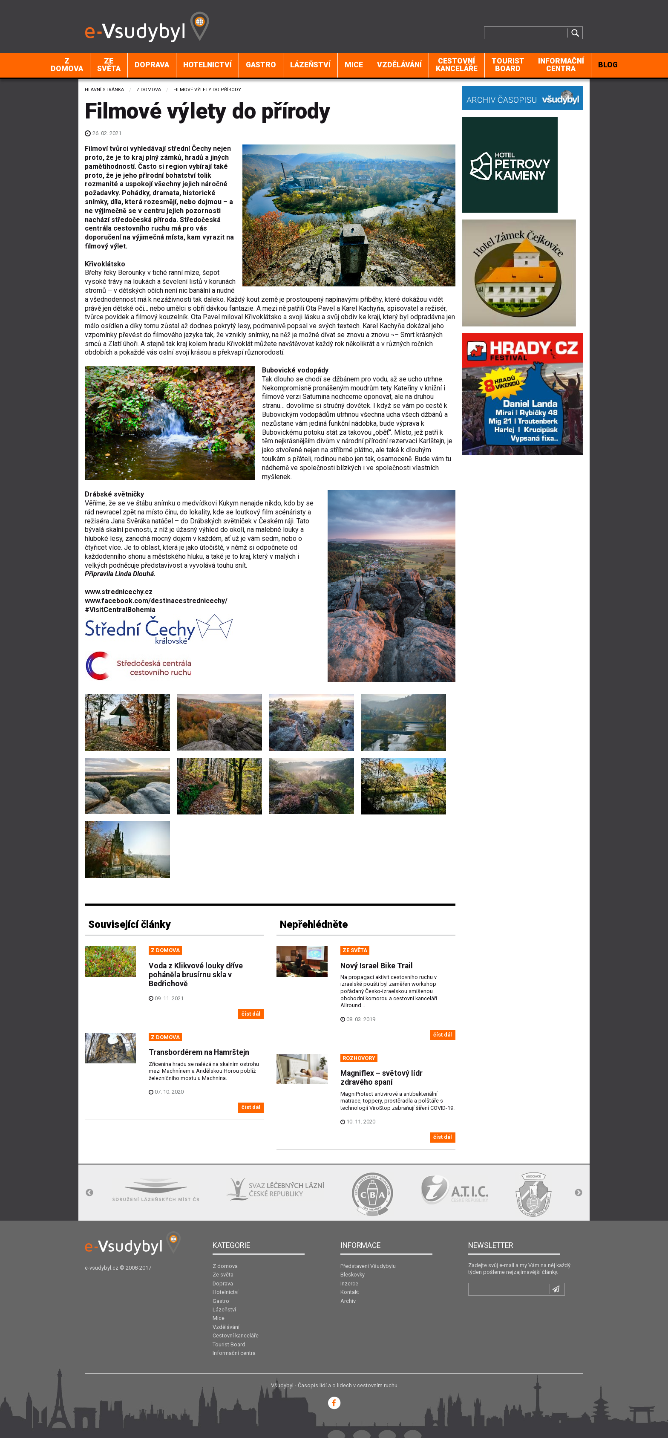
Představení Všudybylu (368, 1266)
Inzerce (349, 1283)
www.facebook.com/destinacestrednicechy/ (156, 601)
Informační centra (561, 65)
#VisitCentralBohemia (120, 610)
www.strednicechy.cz (119, 592)
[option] (155, 1189)
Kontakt (349, 1292)
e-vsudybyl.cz (101, 1268)
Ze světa (109, 65)
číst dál (251, 1014)
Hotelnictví (207, 65)
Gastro (261, 65)
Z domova (67, 65)
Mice (354, 65)
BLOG (608, 65)
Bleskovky (352, 1274)
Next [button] (578, 1193)
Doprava (152, 65)
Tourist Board (508, 65)
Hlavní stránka (104, 89)
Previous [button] (89, 1193)
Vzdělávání (399, 65)
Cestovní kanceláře (457, 65)
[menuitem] (67, 65)
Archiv (348, 1301)
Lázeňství (310, 65)
